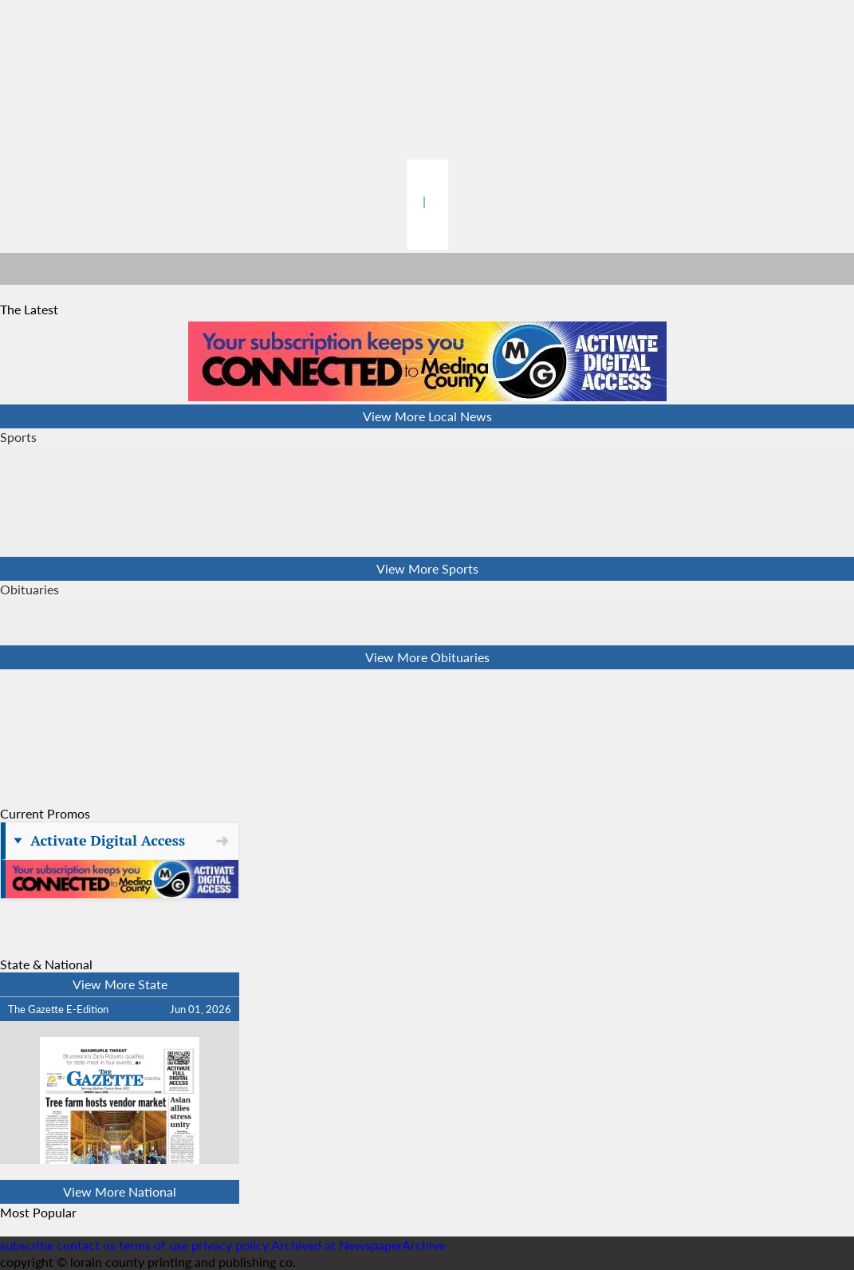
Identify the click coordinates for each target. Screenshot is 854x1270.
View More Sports (427, 568)
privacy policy (230, 1244)
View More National (119, 1191)
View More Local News (427, 416)
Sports (18, 436)
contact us (86, 1244)
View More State (120, 984)
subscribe (26, 1244)
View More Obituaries (427, 657)
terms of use (155, 1244)
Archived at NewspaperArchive (358, 1244)
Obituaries (29, 589)
